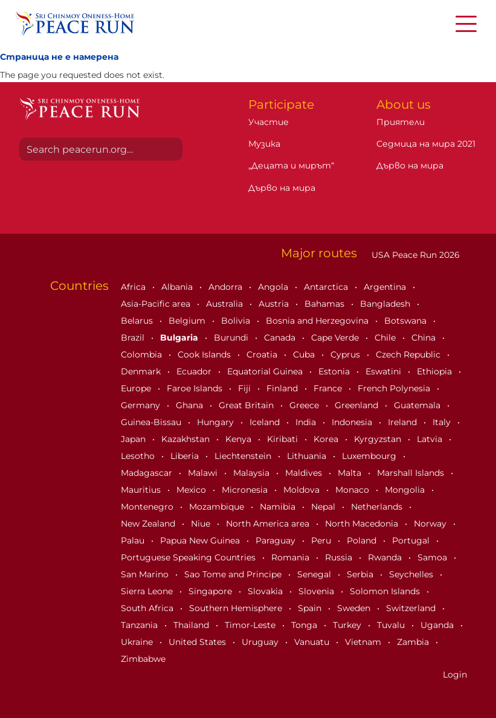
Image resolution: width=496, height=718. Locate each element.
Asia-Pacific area (157, 303)
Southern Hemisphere (237, 608)
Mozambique (217, 506)
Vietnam (364, 641)
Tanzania (140, 625)
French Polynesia (395, 388)
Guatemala (418, 405)
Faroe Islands (196, 388)
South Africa (148, 608)
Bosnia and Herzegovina (318, 320)
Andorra (226, 286)
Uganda (438, 625)
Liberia (185, 455)
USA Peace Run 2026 (414, 254)
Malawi (204, 472)
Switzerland (412, 608)
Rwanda (386, 557)
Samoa (433, 557)
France (329, 388)
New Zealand (149, 523)
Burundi (232, 337)
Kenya (239, 439)
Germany (142, 405)
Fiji (245, 388)
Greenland (358, 405)
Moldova (302, 489)
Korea (327, 439)
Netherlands (378, 506)
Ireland (403, 422)
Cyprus (346, 354)
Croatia (263, 354)
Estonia (335, 371)
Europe (137, 388)
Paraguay (277, 540)
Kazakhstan (186, 439)
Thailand (192, 625)
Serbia (361, 574)
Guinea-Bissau (152, 422)
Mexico (192, 489)
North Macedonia (363, 523)
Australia (225, 303)
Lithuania (308, 455)
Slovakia (266, 591)
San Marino (146, 574)
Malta (351, 472)
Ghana (190, 405)
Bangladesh (386, 303)
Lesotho (139, 455)
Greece (305, 405)
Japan (134, 439)
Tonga (305, 625)
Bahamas (325, 303)
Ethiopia (435, 371)
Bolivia (237, 320)
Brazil (134, 337)
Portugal (412, 540)
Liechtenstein (244, 455)
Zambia (414, 641)
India (306, 422)
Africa (134, 286)
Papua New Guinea (201, 540)
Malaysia (252, 472)
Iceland (266, 422)
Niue (202, 523)
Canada (281, 337)
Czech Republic (409, 354)
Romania (291, 557)
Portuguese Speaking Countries (189, 557)
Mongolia (406, 489)
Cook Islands (205, 354)
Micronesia (246, 489)
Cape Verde (336, 337)
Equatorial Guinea (266, 371)
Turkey (348, 625)
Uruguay (261, 641)
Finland (283, 388)
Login (455, 674)
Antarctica (327, 286)
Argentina (386, 286)
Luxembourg (370, 455)
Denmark (142, 371)
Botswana (406, 320)
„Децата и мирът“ (291, 165)
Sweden (355, 608)
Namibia (279, 506)
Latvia (431, 439)
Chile (386, 337)
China (424, 337)
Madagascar (148, 472)
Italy (443, 422)
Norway (431, 523)
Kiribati (283, 439)
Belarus (138, 320)
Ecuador (195, 371)
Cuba (305, 354)
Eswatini (385, 371)
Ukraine (138, 641)
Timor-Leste (251, 625)
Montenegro (148, 506)
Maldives (304, 472)
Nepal (324, 506)
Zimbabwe (143, 658)
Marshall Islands (411, 472)
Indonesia (353, 422)
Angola (274, 286)
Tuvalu (392, 625)
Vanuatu (313, 641)
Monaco (353, 489)
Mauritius (142, 489)
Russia (340, 557)
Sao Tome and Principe (234, 574)
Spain (311, 608)
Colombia (142, 354)
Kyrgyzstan (379, 439)
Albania (178, 286)
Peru (322, 540)
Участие (268, 122)
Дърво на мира (281, 187)
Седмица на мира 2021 (425, 143)
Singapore (211, 591)
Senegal (315, 574)
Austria (275, 303)
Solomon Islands (386, 591)
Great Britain (247, 405)
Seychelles (412, 574)
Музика (264, 143)
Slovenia (317, 591)
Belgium (188, 320)
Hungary (216, 422)
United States (198, 641)
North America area (269, 523)
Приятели (400, 122)
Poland (363, 540)
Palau (134, 540)
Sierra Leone (148, 591)
